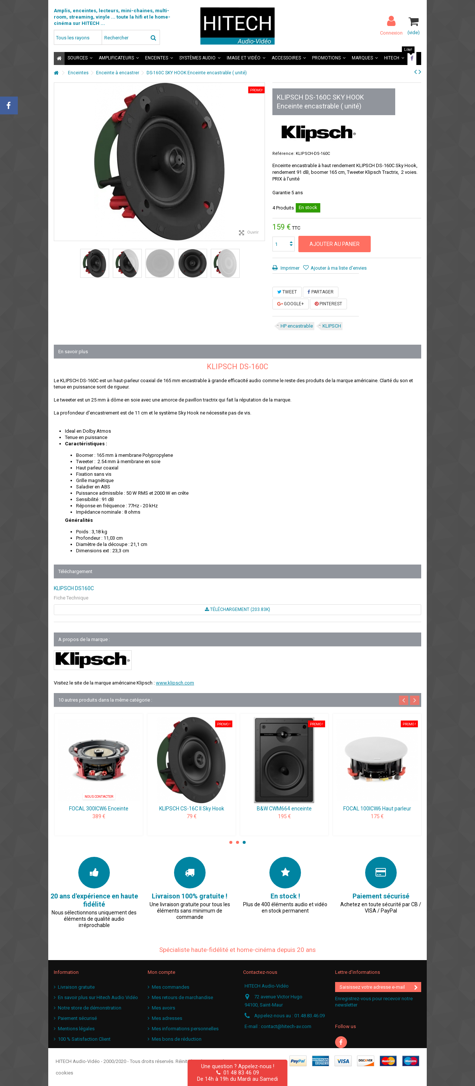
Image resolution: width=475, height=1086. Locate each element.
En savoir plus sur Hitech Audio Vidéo (98, 997)
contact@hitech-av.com (286, 1026)
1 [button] (230, 842)
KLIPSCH (331, 326)
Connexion (391, 32)
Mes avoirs (163, 1008)
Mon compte (161, 972)
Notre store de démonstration (89, 1008)
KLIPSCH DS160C (74, 588)
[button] (80, 58)
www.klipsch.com (175, 683)
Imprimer (289, 268)
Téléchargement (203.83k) (237, 609)
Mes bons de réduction (177, 1039)
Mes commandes (170, 987)
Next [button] (414, 700)
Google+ (290, 303)
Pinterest (328, 303)
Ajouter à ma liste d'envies (339, 268)
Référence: (283, 153)
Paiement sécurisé (77, 1018)
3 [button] (244, 842)
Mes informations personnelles (185, 1028)
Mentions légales (76, 1028)
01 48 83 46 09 (237, 1073)
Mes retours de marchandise (182, 997)
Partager (321, 292)
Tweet (287, 292)
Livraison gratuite (76, 987)
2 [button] (237, 842)
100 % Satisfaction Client (84, 1039)
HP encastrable (297, 326)
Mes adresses (167, 1018)
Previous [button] (403, 700)
